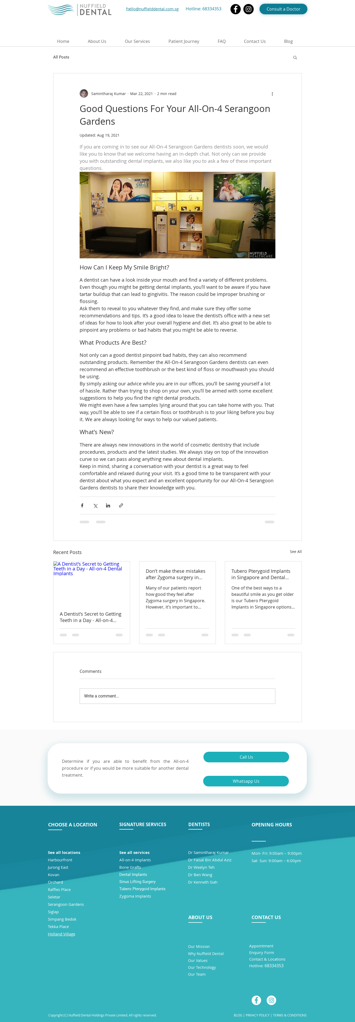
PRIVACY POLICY (257, 1015)
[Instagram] (248, 9)
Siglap (53, 911)
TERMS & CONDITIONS (290, 1015)
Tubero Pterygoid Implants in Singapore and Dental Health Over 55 (260, 574)
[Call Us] (246, 757)
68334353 (211, 9)
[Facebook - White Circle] (256, 1000)
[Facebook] (235, 9)
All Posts (61, 57)
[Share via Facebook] (82, 505)
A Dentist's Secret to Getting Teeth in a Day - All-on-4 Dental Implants (90, 617)
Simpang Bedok (62, 919)
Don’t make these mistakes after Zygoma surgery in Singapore (176, 574)
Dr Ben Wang (200, 874)
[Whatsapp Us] (246, 781)
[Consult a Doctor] (283, 9)
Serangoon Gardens (66, 904)
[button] (295, 57)
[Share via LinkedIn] (108, 505)
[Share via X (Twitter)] (95, 505)
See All (296, 551)
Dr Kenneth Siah (202, 882)
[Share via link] (121, 505)
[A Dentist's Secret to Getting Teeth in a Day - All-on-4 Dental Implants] (91, 582)
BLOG (238, 1015)
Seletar (54, 896)
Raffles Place (59, 889)
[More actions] (272, 93)
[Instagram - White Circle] (271, 1000)
